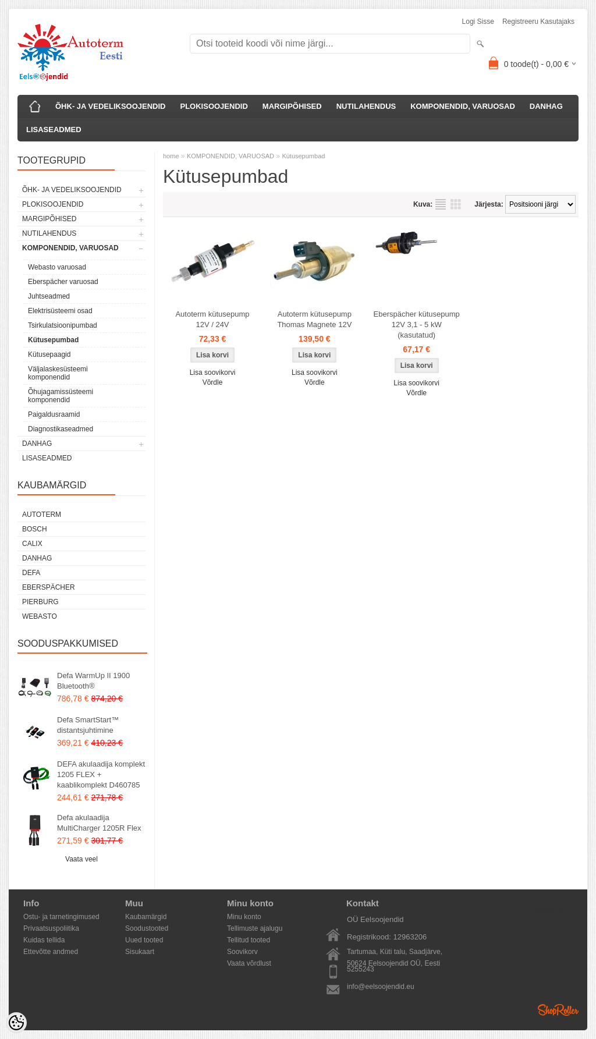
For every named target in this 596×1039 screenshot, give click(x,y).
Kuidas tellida (44, 940)
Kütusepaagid (49, 354)
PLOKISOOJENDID (214, 106)
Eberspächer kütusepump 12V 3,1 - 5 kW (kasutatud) (417, 324)
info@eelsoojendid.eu (380, 987)
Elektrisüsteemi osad (60, 311)
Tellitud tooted (248, 940)
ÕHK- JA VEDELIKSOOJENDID (110, 106)
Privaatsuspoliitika (51, 928)
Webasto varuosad (57, 267)
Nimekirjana (440, 204)
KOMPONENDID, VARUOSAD (462, 106)
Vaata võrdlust (249, 963)
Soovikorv (242, 952)
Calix (32, 544)
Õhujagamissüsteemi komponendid (60, 396)
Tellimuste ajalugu (254, 928)
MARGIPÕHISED (292, 106)
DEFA (31, 573)
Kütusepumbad (53, 340)
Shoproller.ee (558, 1010)
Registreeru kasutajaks (538, 21)
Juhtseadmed (49, 296)
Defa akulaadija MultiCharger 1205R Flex (99, 822)
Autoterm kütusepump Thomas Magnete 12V (314, 319)
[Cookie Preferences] (16, 1022)
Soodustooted (146, 928)
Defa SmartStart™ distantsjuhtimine (88, 725)
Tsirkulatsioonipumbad (62, 325)
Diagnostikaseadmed (60, 429)
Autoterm (41, 514)
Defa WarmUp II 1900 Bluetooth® (93, 680)
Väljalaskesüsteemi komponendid (58, 373)
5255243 (360, 969)
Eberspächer (48, 587)
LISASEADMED (53, 129)
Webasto (39, 616)
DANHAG (546, 106)
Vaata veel (81, 859)
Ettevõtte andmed (50, 952)
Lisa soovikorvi (213, 372)
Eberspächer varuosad (63, 282)
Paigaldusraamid (54, 414)
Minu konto (244, 917)
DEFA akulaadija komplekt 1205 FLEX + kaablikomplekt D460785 (101, 774)
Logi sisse (478, 21)
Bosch (34, 529)
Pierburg (40, 602)
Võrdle (213, 382)
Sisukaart (139, 952)
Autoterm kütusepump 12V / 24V (212, 319)
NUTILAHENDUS (366, 106)
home (171, 156)
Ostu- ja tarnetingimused (61, 917)
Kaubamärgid (145, 917)
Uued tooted (144, 940)
